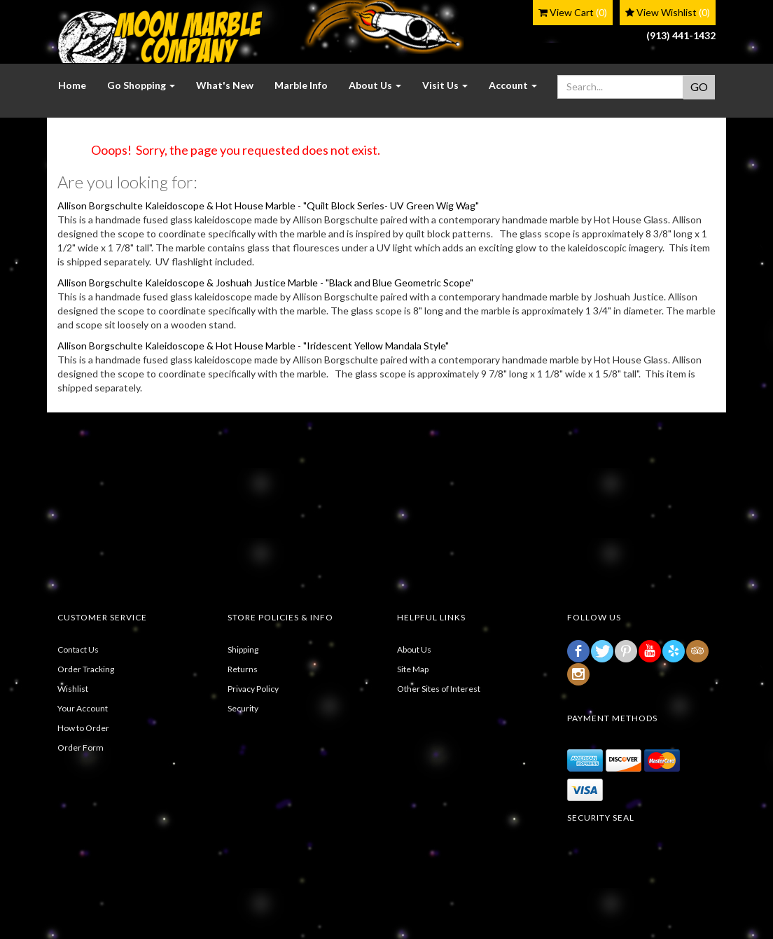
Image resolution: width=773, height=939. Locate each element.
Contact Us (78, 649)
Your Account (82, 708)
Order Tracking (85, 669)
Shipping (243, 649)
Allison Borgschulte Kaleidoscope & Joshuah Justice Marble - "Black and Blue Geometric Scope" (265, 282)
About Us (414, 649)
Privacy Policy (253, 688)
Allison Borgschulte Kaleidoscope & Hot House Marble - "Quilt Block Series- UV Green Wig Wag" (268, 205)
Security (243, 708)
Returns (243, 669)
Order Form (80, 747)
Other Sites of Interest (438, 688)
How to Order (83, 728)
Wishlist (72, 688)
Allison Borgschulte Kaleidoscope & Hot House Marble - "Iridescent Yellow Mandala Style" (253, 346)
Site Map (413, 669)
